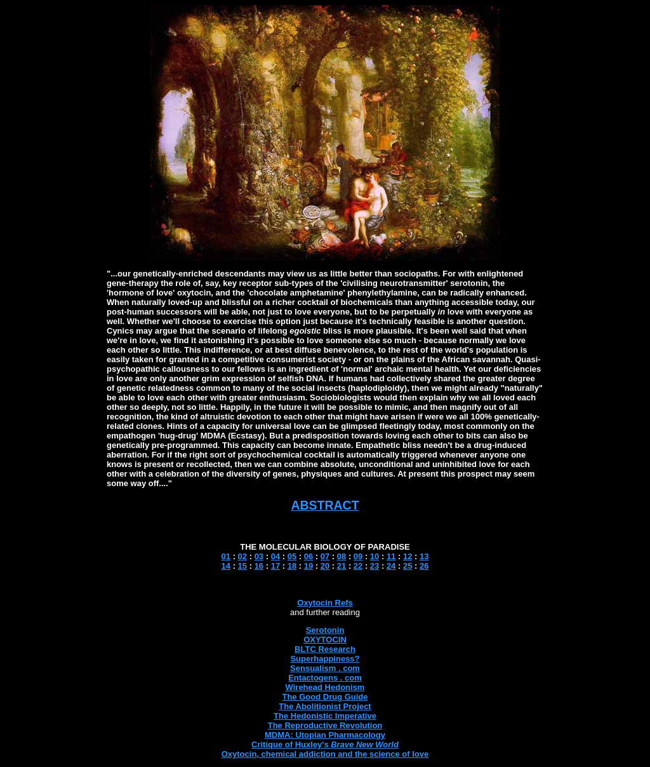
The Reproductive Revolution (325, 725)
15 (242, 566)
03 (259, 556)
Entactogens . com (325, 677)
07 (325, 556)
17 (275, 566)
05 (292, 556)
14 (226, 566)
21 (341, 566)
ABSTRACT (325, 505)
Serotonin (325, 630)
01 (226, 556)
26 (424, 566)
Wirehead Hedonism (325, 687)
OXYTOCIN (325, 639)
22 (358, 566)
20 (325, 566)
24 (391, 566)
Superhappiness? (324, 658)
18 (292, 566)
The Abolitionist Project (325, 706)
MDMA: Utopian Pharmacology (325, 735)
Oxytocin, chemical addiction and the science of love (325, 754)
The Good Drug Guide (325, 697)
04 (275, 556)
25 (407, 566)
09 (358, 556)
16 (259, 566)
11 (391, 556)
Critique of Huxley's (325, 744)
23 (374, 566)
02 (242, 556)
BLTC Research (325, 649)
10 (374, 556)
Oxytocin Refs (324, 602)
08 (341, 556)
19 (308, 566)
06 (308, 556)
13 (424, 556)
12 (407, 556)
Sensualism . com (325, 668)
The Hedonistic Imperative (325, 716)
